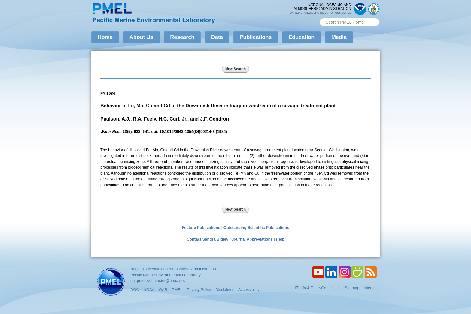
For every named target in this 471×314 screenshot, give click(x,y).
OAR (163, 289)
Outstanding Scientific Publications (256, 227)
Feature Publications (201, 227)
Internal (370, 288)
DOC (134, 289)
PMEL (177, 289)
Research (182, 37)
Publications (256, 37)
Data (217, 37)
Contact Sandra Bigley (208, 239)
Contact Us (330, 288)
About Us (141, 37)
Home (105, 37)
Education (301, 37)
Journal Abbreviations (252, 239)
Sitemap (352, 288)
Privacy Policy (199, 289)
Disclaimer (224, 289)
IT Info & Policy (308, 288)
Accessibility (249, 289)
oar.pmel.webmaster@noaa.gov (158, 280)
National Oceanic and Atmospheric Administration (173, 269)
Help (280, 239)
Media (339, 37)
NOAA (149, 289)
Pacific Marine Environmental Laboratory (165, 275)
